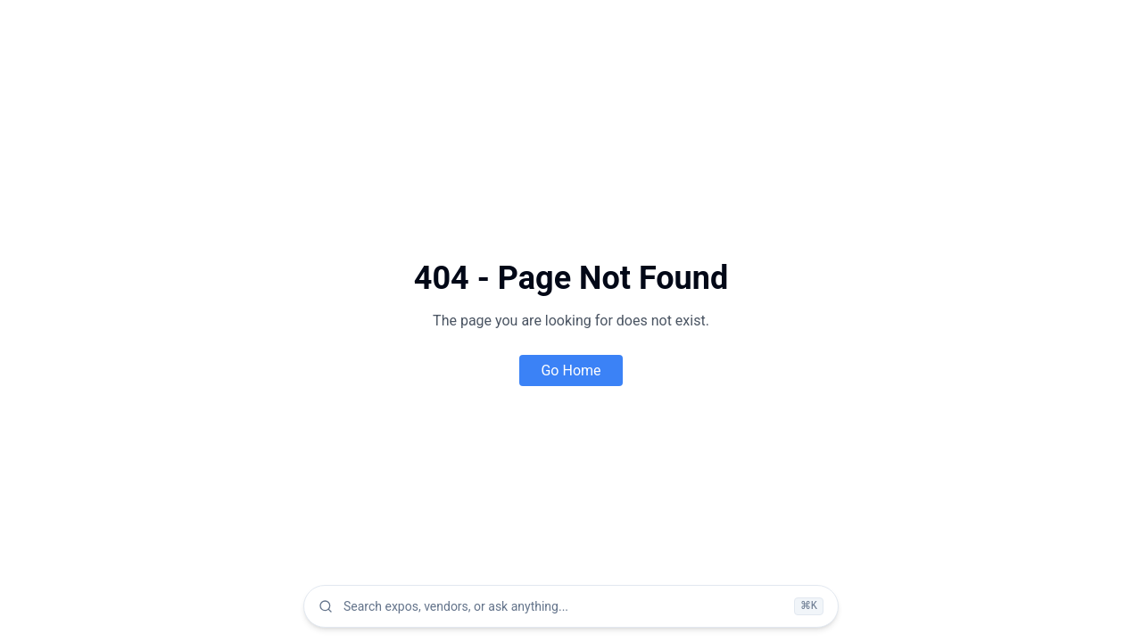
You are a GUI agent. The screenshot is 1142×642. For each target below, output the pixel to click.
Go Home (570, 370)
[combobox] (563, 606)
